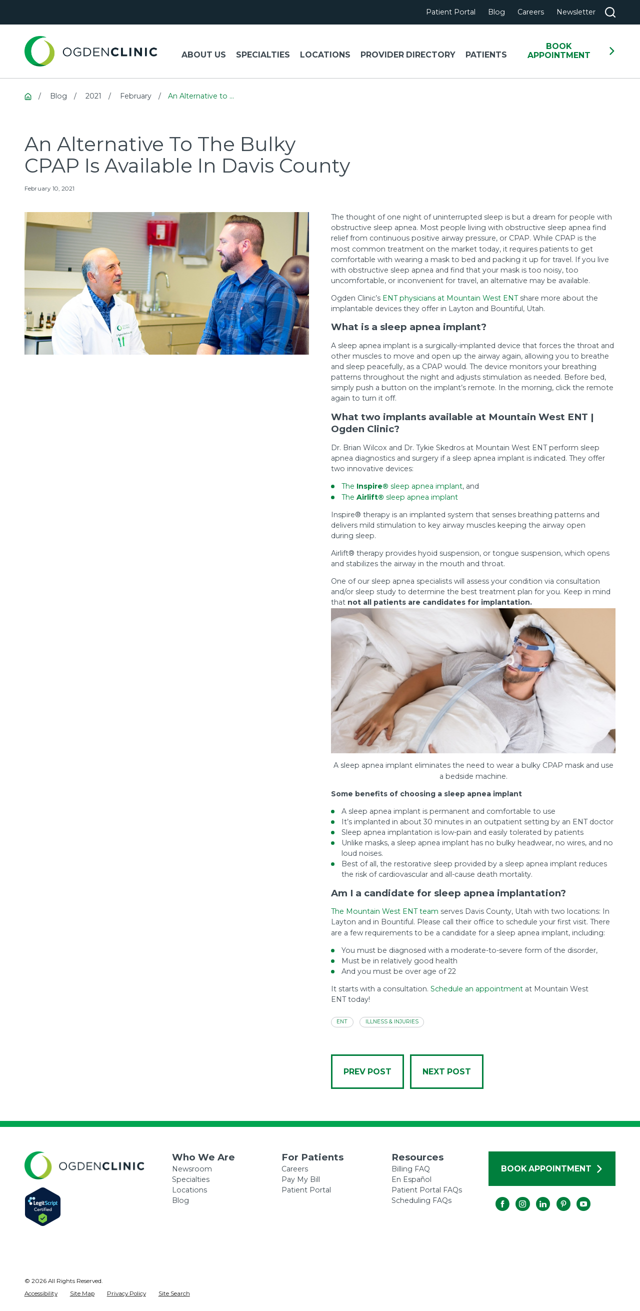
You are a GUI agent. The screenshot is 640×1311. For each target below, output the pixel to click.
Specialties (191, 1179)
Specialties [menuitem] (263, 55)
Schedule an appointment (476, 988)
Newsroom (192, 1168)
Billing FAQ (411, 1168)
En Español (412, 1179)
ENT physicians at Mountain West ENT (450, 298)
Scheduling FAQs (422, 1200)
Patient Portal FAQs (427, 1189)
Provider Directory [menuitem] (408, 55)
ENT (342, 1021)
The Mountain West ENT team (384, 911)
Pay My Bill (301, 1179)
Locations (189, 1189)
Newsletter (576, 12)
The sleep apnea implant (402, 486)
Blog (496, 12)
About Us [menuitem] (204, 55)
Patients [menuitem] (486, 55)
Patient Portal (451, 12)
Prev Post (368, 1071)
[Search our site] (610, 12)
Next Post (446, 1071)
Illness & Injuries (392, 1021)
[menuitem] (41, 1293)
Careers (531, 12)
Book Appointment (572, 51)
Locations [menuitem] (325, 55)
